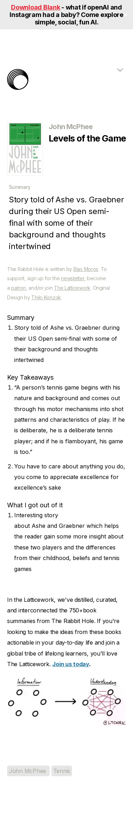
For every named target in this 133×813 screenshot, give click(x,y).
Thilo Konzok (46, 297)
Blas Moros (85, 269)
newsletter (72, 278)
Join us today (70, 664)
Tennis (61, 770)
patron (18, 288)
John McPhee (28, 770)
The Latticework (72, 288)
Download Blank (35, 7)
